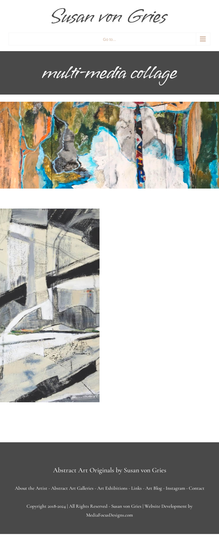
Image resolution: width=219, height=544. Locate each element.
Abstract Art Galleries (72, 488)
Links (136, 488)
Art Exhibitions (112, 488)
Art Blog (153, 488)
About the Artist (31, 488)
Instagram (175, 488)
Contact (196, 488)
